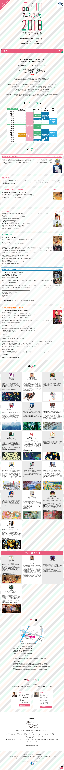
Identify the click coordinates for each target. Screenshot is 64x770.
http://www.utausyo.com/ (28, 390)
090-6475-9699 (10, 263)
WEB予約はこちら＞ (24, 705)
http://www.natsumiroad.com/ (8, 479)
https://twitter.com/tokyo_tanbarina (9, 574)
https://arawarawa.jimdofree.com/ (9, 389)
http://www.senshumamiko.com (49, 444)
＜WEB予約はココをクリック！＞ (10, 336)
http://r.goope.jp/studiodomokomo (9, 449)
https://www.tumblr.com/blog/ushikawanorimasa (52, 571)
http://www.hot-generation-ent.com (50, 510)
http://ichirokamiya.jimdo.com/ (49, 388)
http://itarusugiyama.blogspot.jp (29, 578)
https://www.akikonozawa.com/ (49, 479)
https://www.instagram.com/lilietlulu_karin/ (10, 419)
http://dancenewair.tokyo (32, 745)
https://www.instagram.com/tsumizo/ (30, 476)
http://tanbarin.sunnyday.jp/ (20, 261)
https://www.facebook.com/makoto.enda (11, 357)
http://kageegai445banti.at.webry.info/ (9, 539)
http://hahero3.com (26, 508)
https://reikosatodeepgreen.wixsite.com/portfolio (32, 416)
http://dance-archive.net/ (27, 450)
